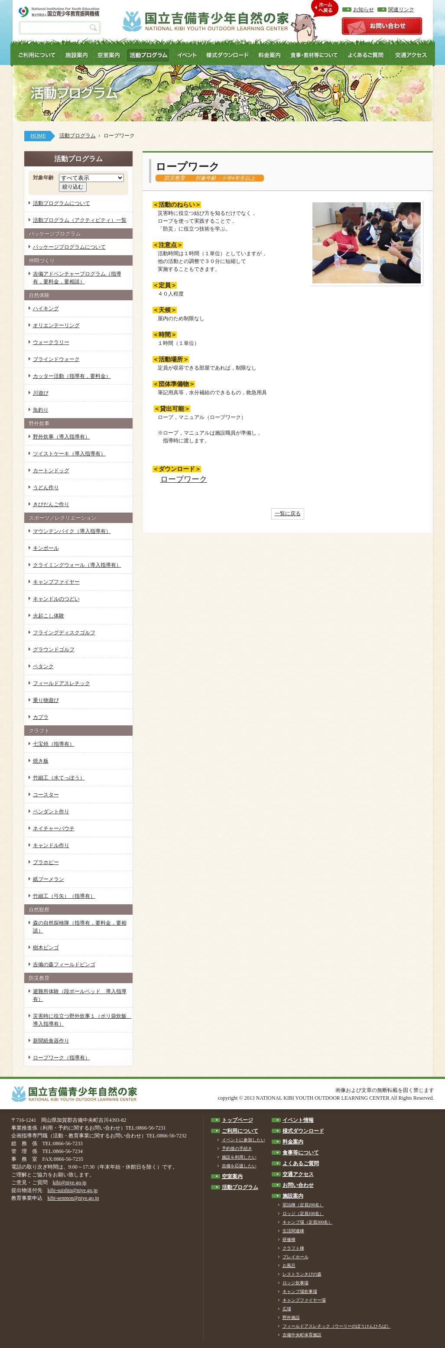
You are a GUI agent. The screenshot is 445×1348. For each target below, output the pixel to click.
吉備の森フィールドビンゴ (64, 964)
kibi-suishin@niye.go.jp (73, 1190)
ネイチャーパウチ (54, 828)
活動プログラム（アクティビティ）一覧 (80, 220)
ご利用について (240, 1131)
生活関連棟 (293, 1230)
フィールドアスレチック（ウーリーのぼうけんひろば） (337, 1326)
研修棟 (289, 1239)
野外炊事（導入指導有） (61, 437)
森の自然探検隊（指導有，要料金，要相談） (80, 927)
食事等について (301, 1153)
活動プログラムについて (61, 203)
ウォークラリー (51, 342)
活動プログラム (77, 136)
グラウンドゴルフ (54, 649)
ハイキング (46, 308)
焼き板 (41, 761)
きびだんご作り (51, 504)
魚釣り (41, 410)
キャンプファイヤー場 (304, 1300)
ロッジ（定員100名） (303, 1213)
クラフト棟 (293, 1248)
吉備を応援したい (239, 1165)
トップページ (237, 1120)
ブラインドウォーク (56, 359)
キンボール (46, 548)
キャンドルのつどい (56, 599)
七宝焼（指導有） (54, 744)
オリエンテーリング (56, 325)
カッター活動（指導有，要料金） (72, 376)
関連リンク (401, 9)
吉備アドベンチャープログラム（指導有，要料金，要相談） (77, 278)
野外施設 (291, 1317)
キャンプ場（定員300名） (308, 1222)
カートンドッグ (51, 471)
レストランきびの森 (302, 1274)
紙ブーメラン (48, 879)
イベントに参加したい (243, 1139)
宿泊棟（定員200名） (303, 1204)
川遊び (41, 393)
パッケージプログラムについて (69, 247)
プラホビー (46, 862)
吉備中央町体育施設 (302, 1334)
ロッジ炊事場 (296, 1282)
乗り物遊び (46, 700)
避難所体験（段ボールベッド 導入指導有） (80, 995)
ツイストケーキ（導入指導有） (69, 454)
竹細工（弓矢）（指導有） (64, 896)
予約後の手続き (237, 1148)
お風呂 (289, 1265)
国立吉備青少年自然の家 (205, 21)
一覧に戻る (288, 513)
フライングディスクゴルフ (64, 633)
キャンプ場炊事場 (300, 1291)
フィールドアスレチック (61, 683)
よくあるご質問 (301, 1163)
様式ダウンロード (303, 1131)
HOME (38, 136)
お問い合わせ (298, 1185)
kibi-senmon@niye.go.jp (73, 1198)
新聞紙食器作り (51, 1041)
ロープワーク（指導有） (61, 1058)
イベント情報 (298, 1120)
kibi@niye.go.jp (70, 1182)
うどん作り (46, 487)
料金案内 (293, 1142)
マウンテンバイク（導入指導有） (72, 531)
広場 (287, 1308)
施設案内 (293, 1196)
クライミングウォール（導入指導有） (77, 565)
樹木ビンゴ (46, 948)
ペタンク (43, 666)
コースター (46, 795)
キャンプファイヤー (56, 582)
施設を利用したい (239, 1157)
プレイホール (296, 1256)
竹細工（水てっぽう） (59, 778)
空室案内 (232, 1176)
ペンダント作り (51, 812)
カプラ (41, 717)
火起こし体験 (48, 616)
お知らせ (363, 9)
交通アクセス (298, 1174)
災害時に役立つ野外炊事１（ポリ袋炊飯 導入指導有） (82, 1020)
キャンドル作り (51, 845)
